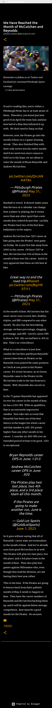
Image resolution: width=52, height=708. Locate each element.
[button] (5, 40)
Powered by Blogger (26, 704)
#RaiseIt (33, 281)
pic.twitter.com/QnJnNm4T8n (26, 178)
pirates (7, 626)
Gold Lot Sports (16, 1)
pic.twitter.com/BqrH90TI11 (26, 287)
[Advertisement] (26, 674)
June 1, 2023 (26, 528)
